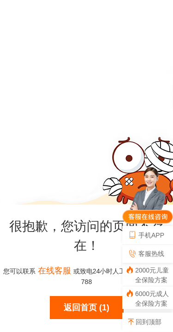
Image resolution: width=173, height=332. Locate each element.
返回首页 (80, 307)
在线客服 (54, 270)
